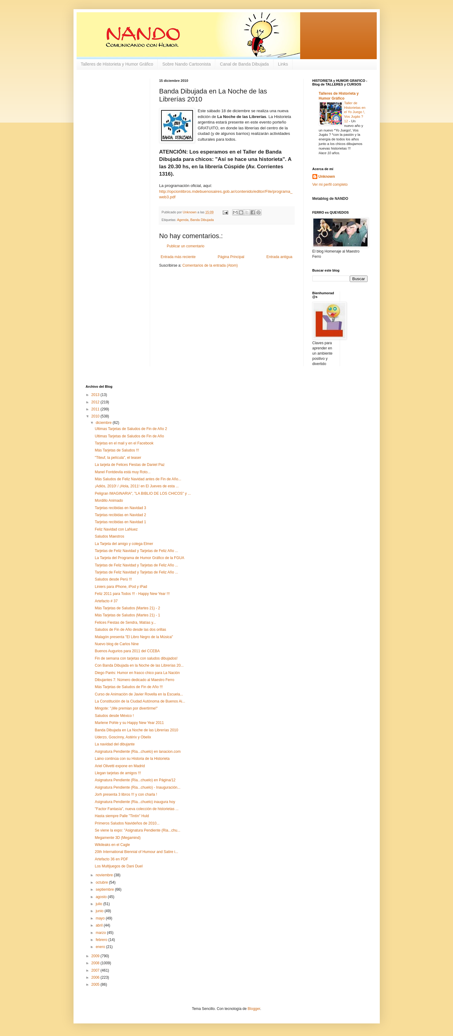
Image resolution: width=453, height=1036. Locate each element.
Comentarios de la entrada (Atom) (210, 265)
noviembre (105, 875)
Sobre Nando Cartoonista (186, 64)
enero (101, 947)
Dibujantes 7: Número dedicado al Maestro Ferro (134, 680)
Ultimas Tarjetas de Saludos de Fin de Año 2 (131, 429)
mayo (101, 918)
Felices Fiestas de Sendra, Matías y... (125, 622)
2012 (95, 402)
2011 (95, 409)
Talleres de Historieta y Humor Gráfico (117, 64)
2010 (95, 416)
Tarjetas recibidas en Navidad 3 (120, 508)
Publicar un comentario (186, 246)
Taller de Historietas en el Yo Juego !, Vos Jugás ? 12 (355, 112)
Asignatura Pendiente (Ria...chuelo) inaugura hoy (135, 802)
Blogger (254, 1009)
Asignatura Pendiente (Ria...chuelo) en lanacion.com (137, 751)
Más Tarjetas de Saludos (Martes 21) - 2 (127, 608)
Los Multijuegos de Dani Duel (118, 866)
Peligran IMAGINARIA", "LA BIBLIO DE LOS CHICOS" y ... (143, 493)
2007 (95, 970)
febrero (102, 940)
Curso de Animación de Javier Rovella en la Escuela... (139, 694)
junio (100, 911)
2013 (95, 395)
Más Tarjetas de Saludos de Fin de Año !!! (129, 687)
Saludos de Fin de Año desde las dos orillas (130, 629)
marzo (101, 933)
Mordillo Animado (109, 500)
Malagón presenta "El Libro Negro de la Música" (134, 637)
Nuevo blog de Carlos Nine (116, 644)
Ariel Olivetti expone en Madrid (120, 766)
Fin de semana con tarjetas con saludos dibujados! (136, 658)
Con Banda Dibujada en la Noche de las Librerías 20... (139, 665)
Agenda (182, 220)
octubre (102, 882)
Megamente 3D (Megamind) (117, 838)
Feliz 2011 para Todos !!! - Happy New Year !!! (132, 594)
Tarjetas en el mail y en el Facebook (124, 443)
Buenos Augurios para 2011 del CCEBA (127, 651)
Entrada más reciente (178, 257)
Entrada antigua (279, 257)
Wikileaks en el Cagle (112, 845)
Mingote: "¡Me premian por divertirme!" (126, 708)
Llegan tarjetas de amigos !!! (118, 773)
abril (100, 925)
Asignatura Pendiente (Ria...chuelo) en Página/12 (135, 780)
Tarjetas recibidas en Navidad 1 (120, 522)
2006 (95, 977)
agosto (102, 897)
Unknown (327, 176)
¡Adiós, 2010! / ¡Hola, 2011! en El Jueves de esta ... (137, 486)
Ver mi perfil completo (330, 184)
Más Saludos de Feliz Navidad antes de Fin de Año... (138, 479)
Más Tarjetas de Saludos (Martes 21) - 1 (127, 615)
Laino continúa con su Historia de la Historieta (132, 758)
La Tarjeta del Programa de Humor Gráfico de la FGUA (139, 558)
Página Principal (231, 257)
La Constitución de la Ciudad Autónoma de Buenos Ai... (140, 701)
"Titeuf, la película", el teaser (118, 457)
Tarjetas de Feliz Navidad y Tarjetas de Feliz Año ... (136, 551)
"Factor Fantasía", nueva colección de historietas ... (136, 809)
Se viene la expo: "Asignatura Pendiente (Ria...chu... (137, 830)
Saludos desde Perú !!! (113, 579)
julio (99, 904)
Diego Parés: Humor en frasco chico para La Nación (137, 673)
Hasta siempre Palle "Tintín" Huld (122, 816)
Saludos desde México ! (114, 716)
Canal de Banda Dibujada (244, 64)
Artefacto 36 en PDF (111, 859)
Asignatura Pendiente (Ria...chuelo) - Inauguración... (137, 787)
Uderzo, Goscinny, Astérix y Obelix (123, 737)
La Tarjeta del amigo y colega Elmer (124, 544)
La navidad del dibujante (114, 744)
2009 (95, 956)
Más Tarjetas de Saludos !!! (117, 450)
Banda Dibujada (202, 220)
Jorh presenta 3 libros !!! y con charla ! (126, 794)
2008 (95, 963)
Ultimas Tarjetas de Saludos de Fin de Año (129, 436)
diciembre (104, 423)
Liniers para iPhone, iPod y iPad (121, 587)
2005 (95, 984)
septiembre (105, 889)
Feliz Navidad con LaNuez (116, 529)
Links (283, 64)
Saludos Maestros (109, 536)
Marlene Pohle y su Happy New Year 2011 (129, 723)
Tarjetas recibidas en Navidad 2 (120, 515)
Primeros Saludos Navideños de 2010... (127, 823)
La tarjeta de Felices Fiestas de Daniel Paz (129, 465)
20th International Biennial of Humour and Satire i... (136, 852)
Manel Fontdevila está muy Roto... (122, 472)
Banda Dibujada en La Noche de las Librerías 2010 (136, 730)
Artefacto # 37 (106, 601)
